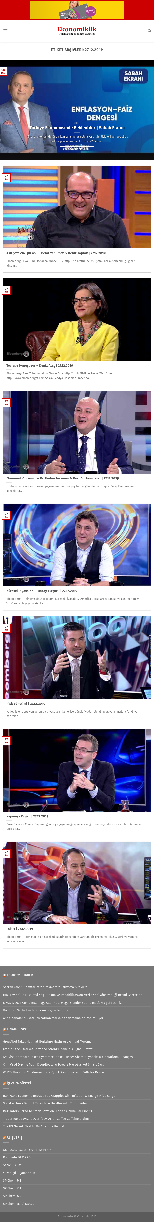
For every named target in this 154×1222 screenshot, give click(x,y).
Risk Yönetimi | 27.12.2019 (25, 704)
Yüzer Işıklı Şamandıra (19, 1173)
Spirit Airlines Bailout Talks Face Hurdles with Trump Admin (46, 1103)
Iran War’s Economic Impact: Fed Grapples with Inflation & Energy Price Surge (59, 1096)
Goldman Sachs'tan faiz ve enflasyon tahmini (35, 1010)
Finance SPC (17, 1029)
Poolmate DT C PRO (17, 1157)
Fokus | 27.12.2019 (19, 929)
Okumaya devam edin (77, 149)
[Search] (149, 31)
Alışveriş (15, 1137)
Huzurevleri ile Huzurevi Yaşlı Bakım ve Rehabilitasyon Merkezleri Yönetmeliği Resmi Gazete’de (72, 995)
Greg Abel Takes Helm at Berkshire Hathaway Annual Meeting (47, 1041)
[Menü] (5, 31)
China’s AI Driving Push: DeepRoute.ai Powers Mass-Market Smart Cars (53, 1064)
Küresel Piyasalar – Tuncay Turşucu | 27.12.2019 (41, 591)
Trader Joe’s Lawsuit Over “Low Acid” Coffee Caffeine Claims (46, 1118)
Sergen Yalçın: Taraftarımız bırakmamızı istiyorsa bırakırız (45, 987)
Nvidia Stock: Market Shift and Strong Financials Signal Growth (48, 1049)
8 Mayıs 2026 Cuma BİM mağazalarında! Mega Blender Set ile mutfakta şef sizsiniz (62, 1003)
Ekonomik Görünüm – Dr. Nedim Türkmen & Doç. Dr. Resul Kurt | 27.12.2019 (62, 478)
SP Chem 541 (12, 1180)
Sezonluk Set (12, 1165)
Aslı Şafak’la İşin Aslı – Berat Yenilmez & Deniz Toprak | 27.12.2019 (56, 253)
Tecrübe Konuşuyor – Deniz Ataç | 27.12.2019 (39, 365)
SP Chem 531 (12, 1188)
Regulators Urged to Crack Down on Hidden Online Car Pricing (47, 1111)
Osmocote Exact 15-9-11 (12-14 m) (27, 1150)
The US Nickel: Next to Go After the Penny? (33, 1126)
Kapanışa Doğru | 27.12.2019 (27, 816)
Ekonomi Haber (20, 975)
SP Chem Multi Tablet (18, 1204)
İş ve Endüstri (19, 1083)
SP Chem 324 (12, 1196)
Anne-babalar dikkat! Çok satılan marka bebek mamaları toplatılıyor (53, 1018)
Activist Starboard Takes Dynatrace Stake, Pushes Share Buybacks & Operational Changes (68, 1057)
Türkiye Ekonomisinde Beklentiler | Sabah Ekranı (77, 127)
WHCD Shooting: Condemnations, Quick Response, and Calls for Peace (53, 1072)
